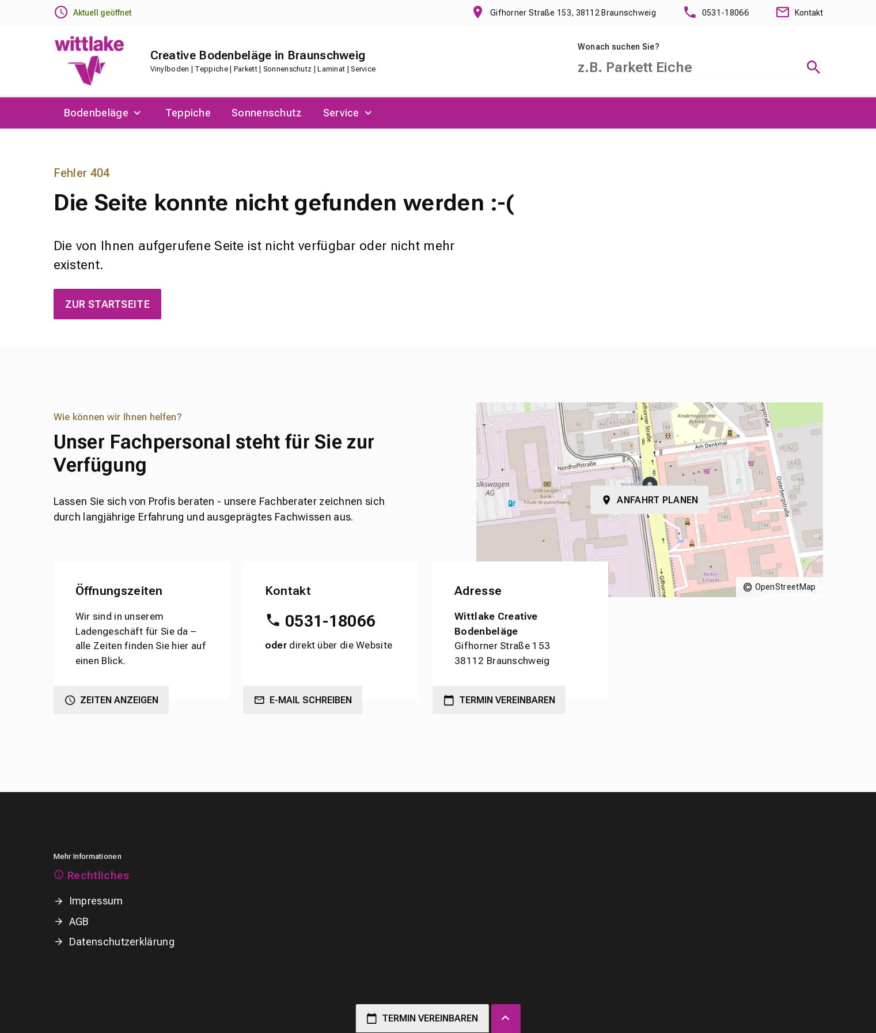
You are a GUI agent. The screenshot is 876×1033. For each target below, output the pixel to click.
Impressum (96, 901)
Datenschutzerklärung (122, 942)
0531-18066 (330, 621)
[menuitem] (104, 113)
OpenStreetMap (785, 586)
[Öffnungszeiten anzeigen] (92, 13)
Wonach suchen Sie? (618, 46)
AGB (79, 921)
